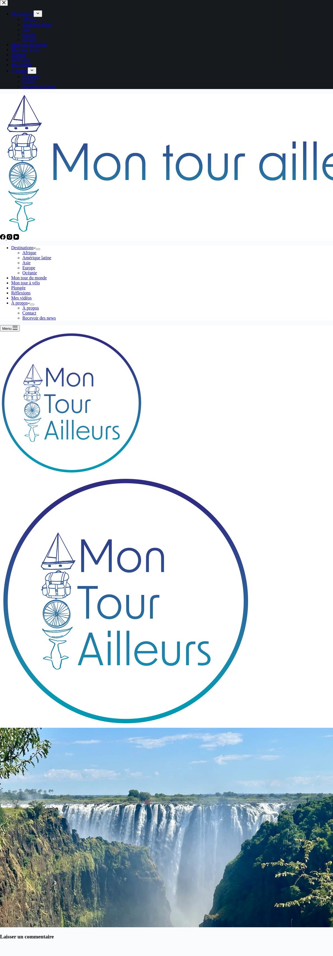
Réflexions (20, 292)
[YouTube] (16, 238)
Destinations (23, 247)
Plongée (18, 287)
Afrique (29, 252)
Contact (29, 313)
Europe (28, 267)
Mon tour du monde (29, 277)
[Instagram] (10, 238)
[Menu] (10, 328)
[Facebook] (3, 238)
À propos (20, 303)
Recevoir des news (39, 318)
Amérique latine (36, 257)
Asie (26, 262)
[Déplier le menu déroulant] (38, 249)
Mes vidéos (21, 298)
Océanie (29, 272)
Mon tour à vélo (25, 282)
